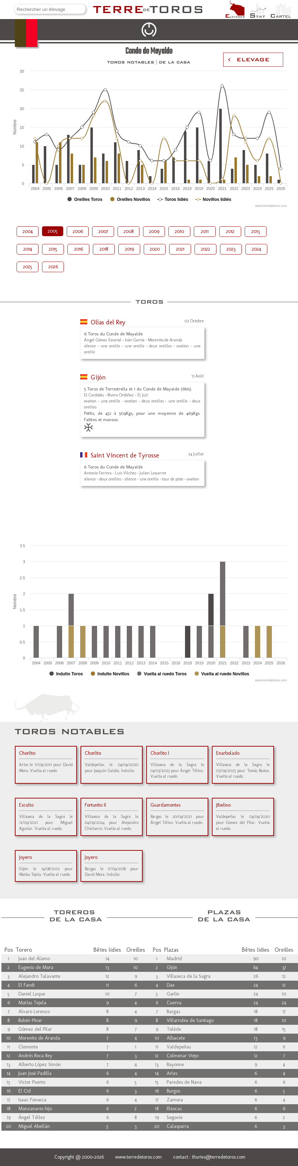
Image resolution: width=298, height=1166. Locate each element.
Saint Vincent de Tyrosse (125, 455)
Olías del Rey (108, 322)
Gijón (98, 377)
